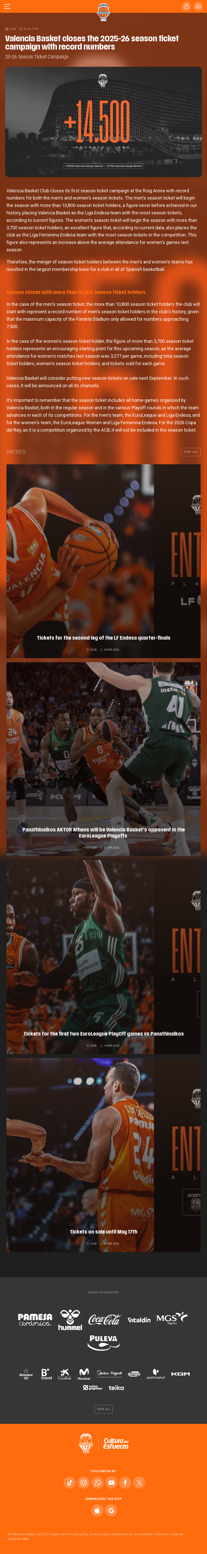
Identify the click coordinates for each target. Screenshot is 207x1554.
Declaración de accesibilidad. (132, 1534)
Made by (19, 1539)
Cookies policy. (100, 1534)
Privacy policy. (79, 1534)
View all (191, 452)
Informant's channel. (169, 1534)
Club (11, 28)
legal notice (59, 1534)
